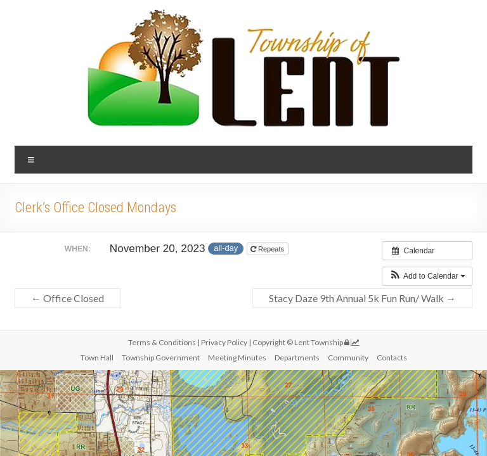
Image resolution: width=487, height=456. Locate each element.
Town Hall (97, 357)
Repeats (268, 249)
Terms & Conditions (162, 342)
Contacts (392, 357)
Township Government (161, 357)
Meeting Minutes (237, 357)
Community (348, 357)
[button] (427, 276)
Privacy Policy (225, 342)
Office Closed (67, 298)
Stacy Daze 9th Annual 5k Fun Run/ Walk (362, 298)
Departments (297, 357)
